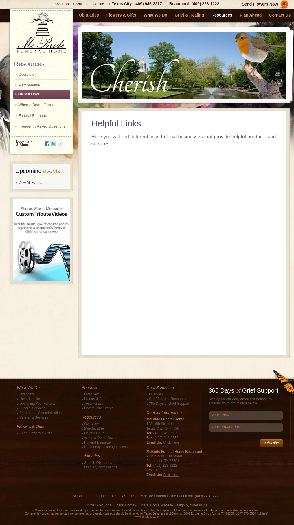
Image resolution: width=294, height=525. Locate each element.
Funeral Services (32, 408)
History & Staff (95, 399)
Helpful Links (29, 94)
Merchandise (29, 85)
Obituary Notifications (100, 467)
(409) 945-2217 (148, 3)
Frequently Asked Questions (42, 126)
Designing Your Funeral (37, 404)
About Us (61, 4)
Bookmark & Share (41, 141)
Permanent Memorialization (40, 413)
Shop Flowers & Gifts (35, 433)
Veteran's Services (33, 417)
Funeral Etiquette (33, 115)
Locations (81, 4)
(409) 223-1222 (205, 3)
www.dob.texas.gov (147, 516)
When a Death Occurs (37, 105)
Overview (26, 74)
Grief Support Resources (168, 399)
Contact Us (101, 4)
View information (45, 510)
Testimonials (93, 404)
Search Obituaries (98, 463)
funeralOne (198, 505)
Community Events (98, 408)
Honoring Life (29, 399)
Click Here (171, 442)
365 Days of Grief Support (169, 404)
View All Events (30, 183)
